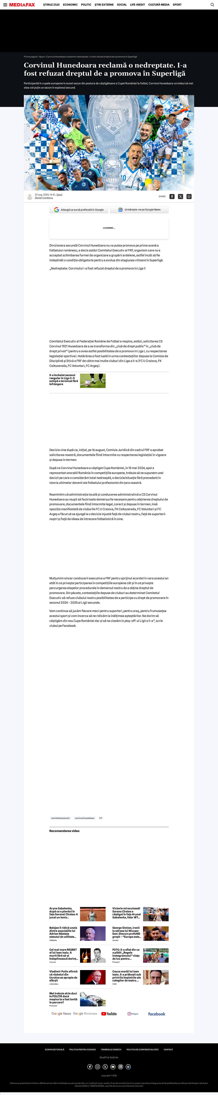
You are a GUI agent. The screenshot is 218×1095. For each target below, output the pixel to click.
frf (100, 818)
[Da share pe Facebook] (172, 196)
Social (122, 4)
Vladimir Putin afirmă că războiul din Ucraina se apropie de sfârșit (63, 976)
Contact (168, 1049)
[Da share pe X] (180, 196)
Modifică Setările (109, 1057)
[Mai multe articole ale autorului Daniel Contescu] (29, 196)
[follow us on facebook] (157, 1014)
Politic (86, 4)
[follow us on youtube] (109, 1014)
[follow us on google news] (61, 1014)
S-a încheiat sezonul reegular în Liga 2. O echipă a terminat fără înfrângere (63, 380)
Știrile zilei (51, 4)
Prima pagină (30, 56)
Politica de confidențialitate (143, 1049)
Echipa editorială (54, 1049)
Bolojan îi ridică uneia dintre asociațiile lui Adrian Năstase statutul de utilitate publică (63, 932)
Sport (177, 4)
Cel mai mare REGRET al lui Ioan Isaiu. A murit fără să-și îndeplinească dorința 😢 (63, 954)
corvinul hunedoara (84, 818)
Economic (70, 4)
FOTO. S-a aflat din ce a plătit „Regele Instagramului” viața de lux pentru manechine (125, 954)
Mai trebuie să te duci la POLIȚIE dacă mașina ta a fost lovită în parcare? (63, 998)
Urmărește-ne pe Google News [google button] (139, 209)
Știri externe (104, 4)
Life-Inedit (137, 4)
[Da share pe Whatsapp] (189, 196)
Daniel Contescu (44, 197)
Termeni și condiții (111, 1049)
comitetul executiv (60, 818)
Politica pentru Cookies (82, 1049)
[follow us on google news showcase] (85, 1014)
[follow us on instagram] (133, 1014)
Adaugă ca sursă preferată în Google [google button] (79, 209)
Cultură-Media (158, 4)
